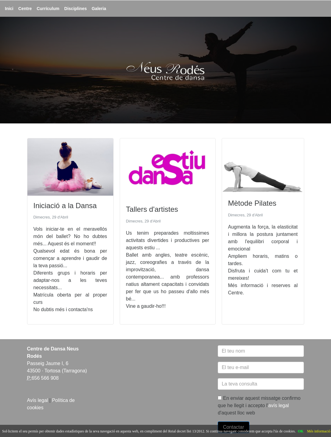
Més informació (318, 431)
